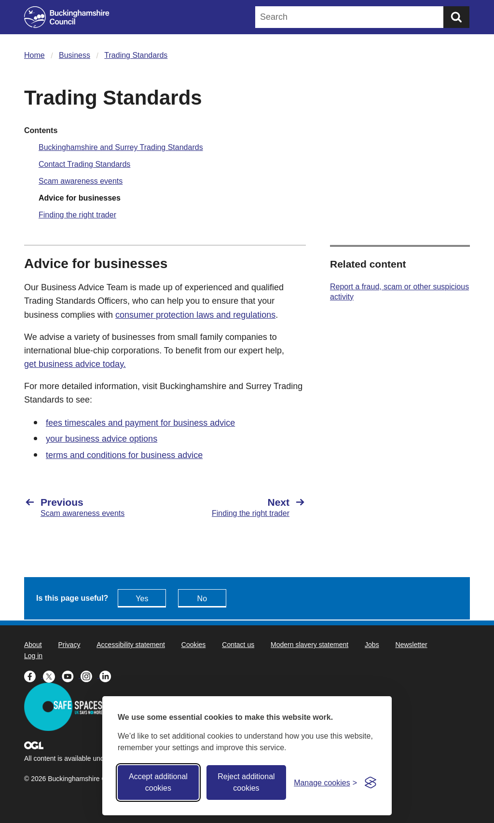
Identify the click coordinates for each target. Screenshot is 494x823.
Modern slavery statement (309, 644)
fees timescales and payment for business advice (140, 423)
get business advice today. (75, 364)
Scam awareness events (81, 181)
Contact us (238, 644)
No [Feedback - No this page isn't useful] (202, 598)
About (33, 644)
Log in (33, 656)
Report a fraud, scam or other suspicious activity (399, 292)
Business (74, 55)
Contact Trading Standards (84, 164)
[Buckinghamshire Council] (67, 17)
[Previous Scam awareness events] (89, 507)
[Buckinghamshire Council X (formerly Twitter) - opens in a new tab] (52, 675)
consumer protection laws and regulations (195, 315)
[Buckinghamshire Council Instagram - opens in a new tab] (90, 675)
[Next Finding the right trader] (240, 507)
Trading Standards (135, 55)
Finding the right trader (77, 215)
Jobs (372, 644)
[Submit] (456, 17)
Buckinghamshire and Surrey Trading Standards (121, 147)
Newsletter (411, 644)
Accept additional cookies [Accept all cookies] (158, 782)
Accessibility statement (130, 644)
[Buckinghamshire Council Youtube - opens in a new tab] (71, 675)
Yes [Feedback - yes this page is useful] (142, 598)
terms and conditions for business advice (124, 455)
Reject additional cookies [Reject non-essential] (246, 782)
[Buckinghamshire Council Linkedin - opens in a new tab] (107, 675)
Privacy (69, 644)
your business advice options (101, 439)
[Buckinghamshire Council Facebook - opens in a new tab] (33, 675)
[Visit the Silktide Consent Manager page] (370, 782)
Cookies (193, 644)
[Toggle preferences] (325, 783)
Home (34, 55)
